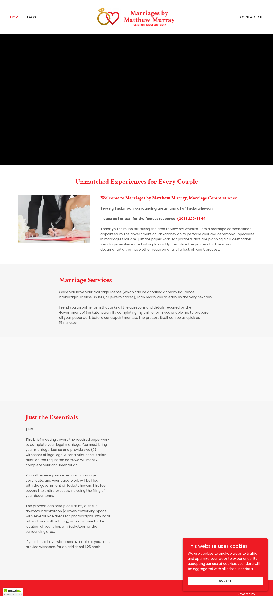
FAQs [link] (31, 17)
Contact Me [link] (251, 17)
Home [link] (15, 17)
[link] (136, 16)
